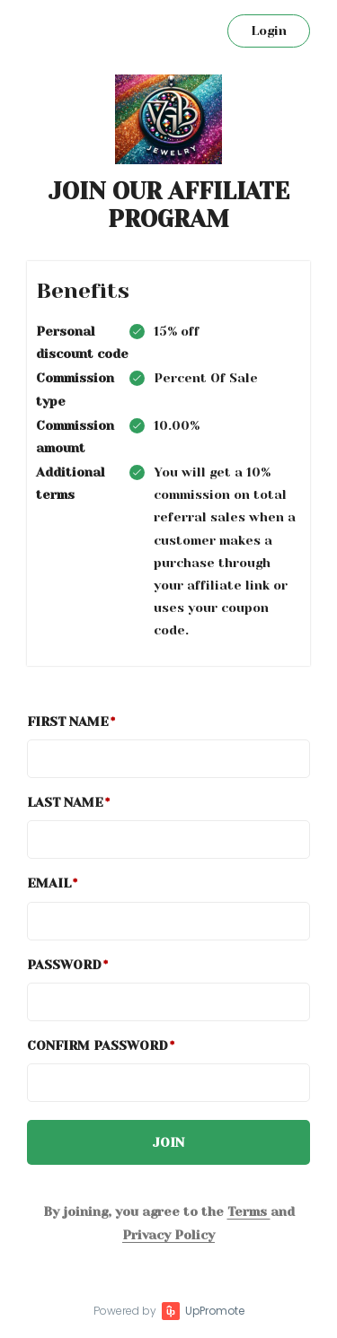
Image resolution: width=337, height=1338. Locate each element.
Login (269, 30)
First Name (68, 721)
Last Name (65, 802)
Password (64, 965)
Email (49, 883)
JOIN (168, 1142)
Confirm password (97, 1045)
